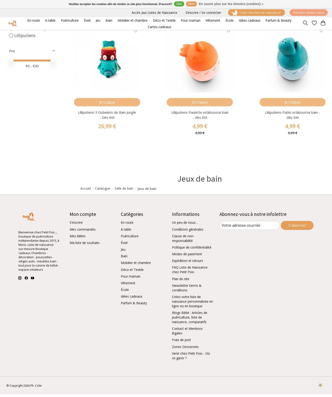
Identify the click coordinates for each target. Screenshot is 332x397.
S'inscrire (76, 225)
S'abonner (297, 228)
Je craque (107, 104)
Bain (124, 259)
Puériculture (130, 239)
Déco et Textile (132, 272)
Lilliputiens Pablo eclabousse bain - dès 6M (292, 117)
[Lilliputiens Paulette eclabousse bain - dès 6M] (200, 60)
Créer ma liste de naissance (256, 13)
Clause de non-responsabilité (183, 241)
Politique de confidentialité (191, 250)
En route (127, 225)
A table (126, 232)
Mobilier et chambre (136, 265)
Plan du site (180, 281)
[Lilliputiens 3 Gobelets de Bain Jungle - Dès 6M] (107, 60)
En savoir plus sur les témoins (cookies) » (231, 4)
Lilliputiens (25, 35)
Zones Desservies (185, 349)
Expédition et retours (187, 263)
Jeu (123, 252)
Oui (179, 4)
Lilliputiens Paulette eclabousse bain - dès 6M (199, 117)
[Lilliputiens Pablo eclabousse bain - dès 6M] (293, 60)
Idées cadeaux (131, 299)
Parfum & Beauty (134, 306)
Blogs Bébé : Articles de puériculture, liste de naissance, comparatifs (189, 320)
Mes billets (78, 239)
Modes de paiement (187, 257)
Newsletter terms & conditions (187, 290)
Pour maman (130, 279)
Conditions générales (187, 232)
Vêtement (128, 286)
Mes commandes (83, 232)
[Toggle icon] (305, 23)
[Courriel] (249, 228)
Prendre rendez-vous (308, 12)
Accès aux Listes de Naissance (154, 12)
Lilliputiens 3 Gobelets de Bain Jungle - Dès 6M (107, 117)
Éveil (124, 245)
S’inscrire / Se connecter (203, 12)
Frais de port (181, 342)
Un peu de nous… (185, 225)
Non (191, 4)
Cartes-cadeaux (159, 27)
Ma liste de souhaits (85, 245)
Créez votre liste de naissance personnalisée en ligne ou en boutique (192, 304)
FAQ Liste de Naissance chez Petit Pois (190, 272)
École (125, 292)
